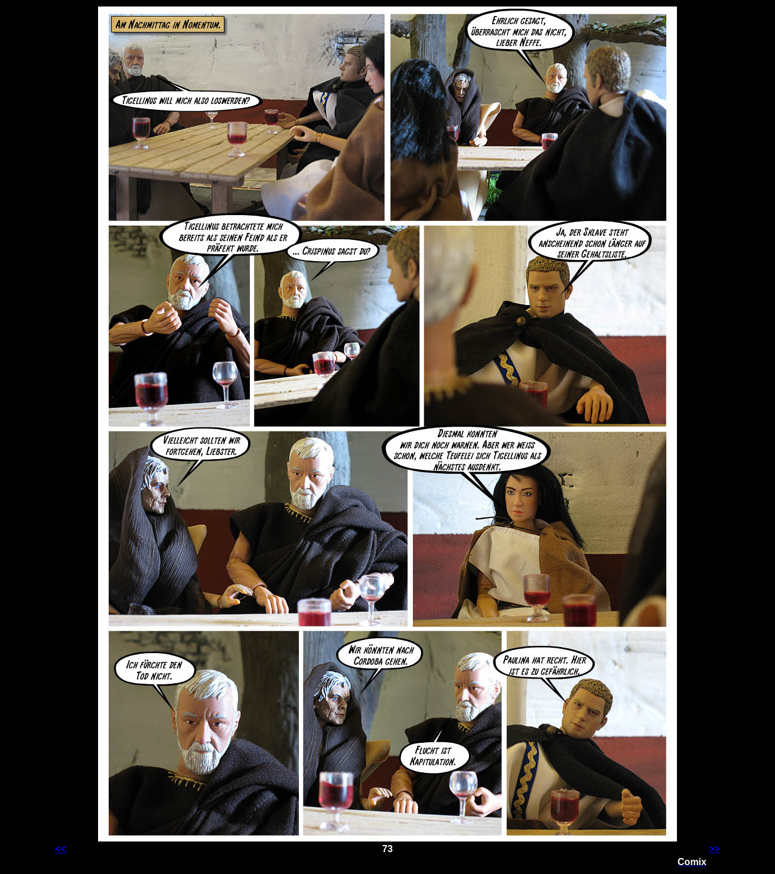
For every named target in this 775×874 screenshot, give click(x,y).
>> (714, 849)
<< (60, 849)
